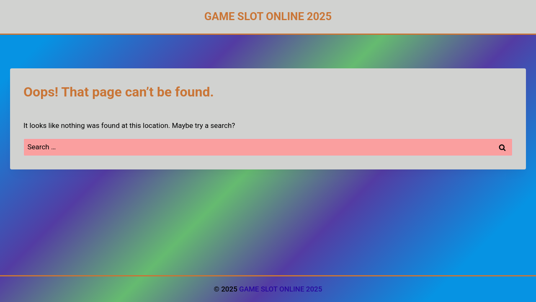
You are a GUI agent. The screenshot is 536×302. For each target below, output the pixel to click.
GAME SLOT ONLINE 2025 (280, 289)
